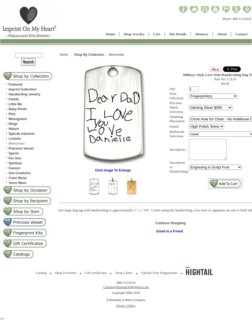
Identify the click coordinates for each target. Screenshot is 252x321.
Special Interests (21, 134)
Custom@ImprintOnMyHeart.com (126, 287)
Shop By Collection (89, 55)
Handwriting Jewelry (24, 94)
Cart (157, 34)
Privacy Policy (126, 306)
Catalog (41, 273)
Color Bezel (17, 178)
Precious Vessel (20, 148)
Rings (13, 124)
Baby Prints (17, 109)
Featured (15, 84)
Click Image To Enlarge (113, 168)
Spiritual (15, 163)
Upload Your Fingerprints (159, 273)
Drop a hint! (124, 273)
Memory (201, 34)
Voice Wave (17, 183)
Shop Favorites (65, 273)
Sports (13, 153)
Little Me (15, 104)
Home (110, 34)
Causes (14, 168)
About (222, 34)
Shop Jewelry (134, 34)
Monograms (17, 119)
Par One (14, 158)
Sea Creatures (19, 173)
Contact (241, 34)
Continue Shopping (170, 223)
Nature (13, 129)
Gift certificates (96, 273)
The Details (178, 34)
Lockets (14, 139)
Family (13, 99)
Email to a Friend (169, 231)
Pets (11, 114)
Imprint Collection (22, 89)
